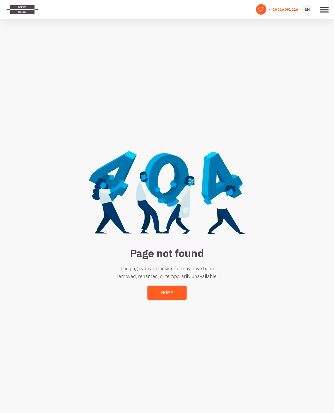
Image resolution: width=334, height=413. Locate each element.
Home (167, 292)
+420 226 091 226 (283, 9)
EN (307, 9)
